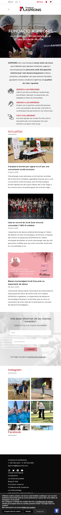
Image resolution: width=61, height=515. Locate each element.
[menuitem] (17, 2)
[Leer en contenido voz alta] (50, 511)
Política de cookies (30, 509)
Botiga (40, 2)
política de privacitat (36, 357)
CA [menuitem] (16, 2)
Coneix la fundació (15, 473)
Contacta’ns (13, 476)
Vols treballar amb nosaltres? (20, 493)
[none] (17, 2)
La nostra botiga (14, 490)
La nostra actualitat (16, 479)
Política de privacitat (30, 512)
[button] (57, 511)
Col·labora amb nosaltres (18, 487)
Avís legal (30, 507)
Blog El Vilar (13, 481)
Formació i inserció (16, 484)
